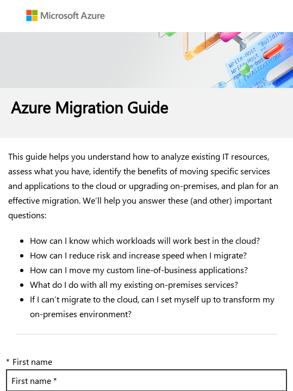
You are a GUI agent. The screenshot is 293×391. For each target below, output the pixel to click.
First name (29, 361)
